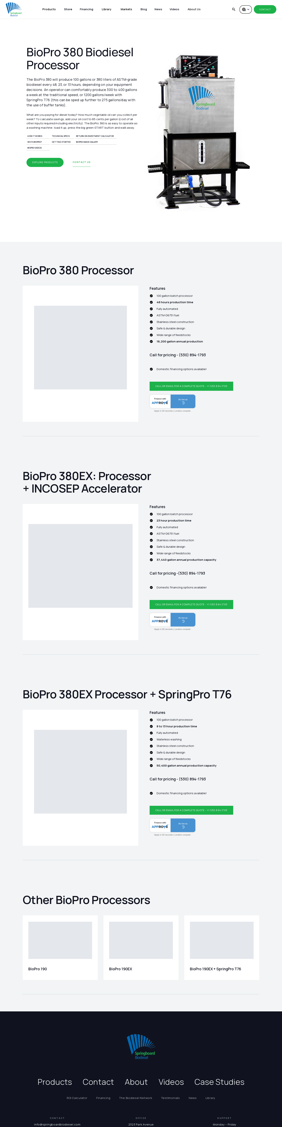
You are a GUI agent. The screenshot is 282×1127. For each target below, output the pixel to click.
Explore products (45, 162)
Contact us (82, 162)
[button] (49, 9)
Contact (265, 9)
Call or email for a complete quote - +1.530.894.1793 (191, 386)
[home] (14, 9)
